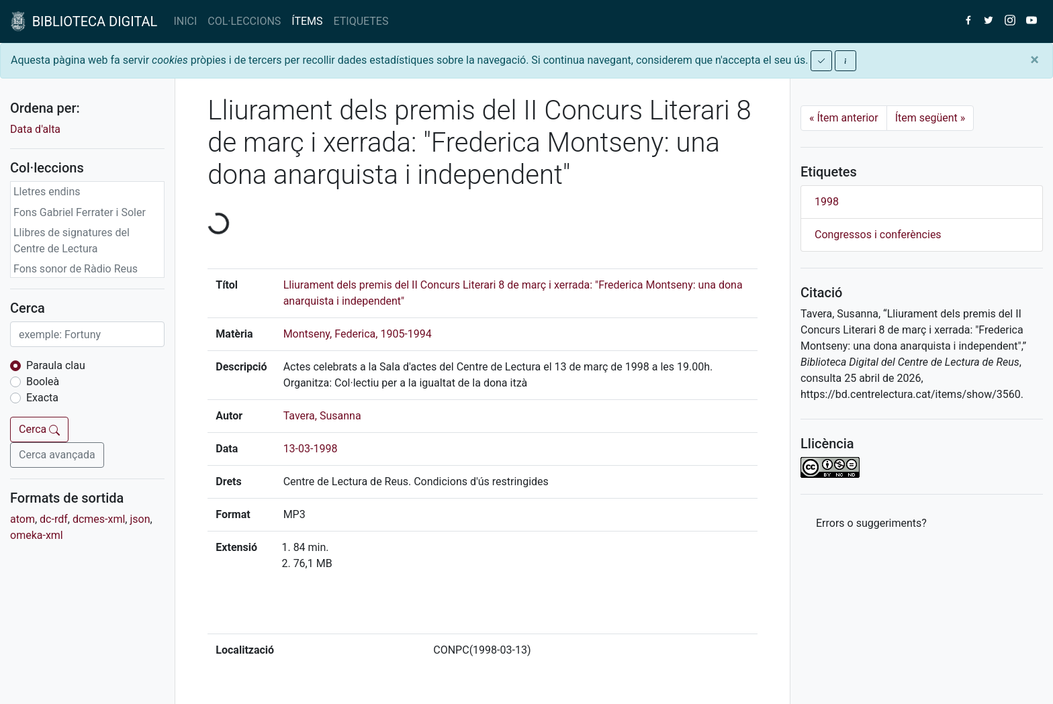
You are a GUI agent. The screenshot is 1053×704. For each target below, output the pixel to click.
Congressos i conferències (878, 234)
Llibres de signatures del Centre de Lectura (71, 240)
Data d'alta (35, 129)
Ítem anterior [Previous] (843, 117)
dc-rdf (54, 519)
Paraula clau (55, 365)
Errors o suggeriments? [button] (871, 523)
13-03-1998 (310, 448)
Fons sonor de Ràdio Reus (75, 268)
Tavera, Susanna (322, 415)
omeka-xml (36, 535)
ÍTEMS (306, 21)
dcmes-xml (99, 519)
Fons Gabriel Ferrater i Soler (79, 212)
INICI (185, 21)
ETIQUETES (361, 21)
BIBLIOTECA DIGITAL (84, 21)
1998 (827, 201)
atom (22, 519)
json (140, 519)
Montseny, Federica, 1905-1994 (357, 334)
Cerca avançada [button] (57, 454)
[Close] (1034, 60)
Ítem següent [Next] (930, 117)
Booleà (42, 381)
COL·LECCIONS (244, 21)
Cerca (39, 429)
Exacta (42, 397)
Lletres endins (47, 191)
